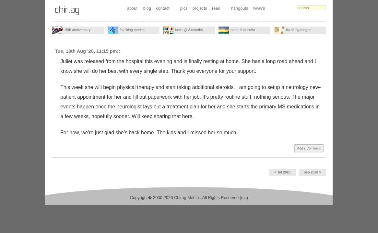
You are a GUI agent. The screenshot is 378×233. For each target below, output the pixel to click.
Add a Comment (309, 148)
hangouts (239, 8)
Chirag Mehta (186, 197)
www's (259, 8)
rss (244, 197)
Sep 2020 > (312, 172)
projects (200, 8)
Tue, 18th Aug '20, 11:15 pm (86, 51)
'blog (146, 8)
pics (184, 8)
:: (118, 51)
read (216, 8)
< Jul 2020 (282, 172)
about (132, 8)
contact (162, 8)
